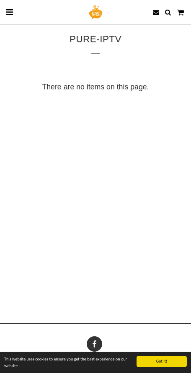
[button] (9, 12)
